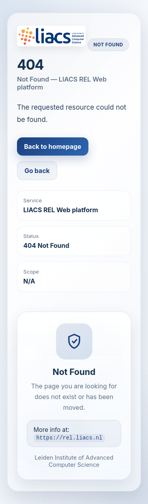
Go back (37, 171)
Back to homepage (52, 146)
